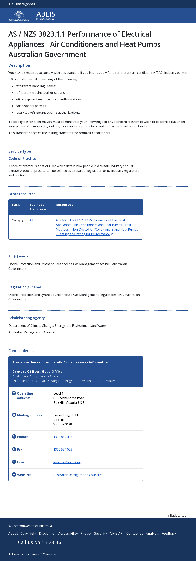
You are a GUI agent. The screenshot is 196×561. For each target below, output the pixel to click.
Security (100, 539)
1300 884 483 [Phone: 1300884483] (62, 437)
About (13, 539)
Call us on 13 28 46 (39, 548)
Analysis (152, 539)
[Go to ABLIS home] (32, 15)
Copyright (29, 539)
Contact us (135, 539)
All (31, 220)
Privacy (86, 539)
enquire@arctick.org (67, 462)
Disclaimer (47, 539)
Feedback (169, 539)
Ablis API (117, 539)
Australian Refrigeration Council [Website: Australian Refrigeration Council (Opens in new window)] (77, 474)
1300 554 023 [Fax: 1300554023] (62, 449)
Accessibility (68, 539)
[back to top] (98, 521)
